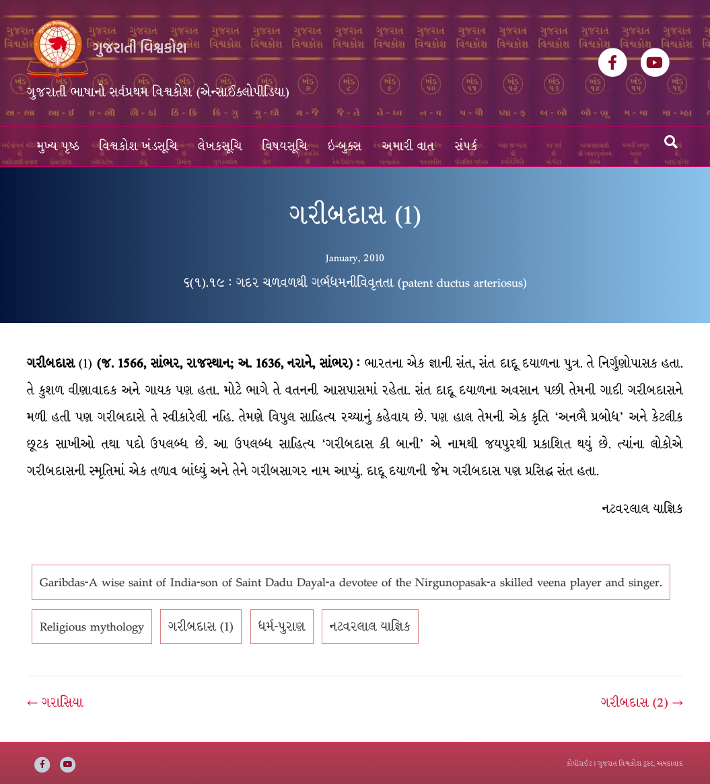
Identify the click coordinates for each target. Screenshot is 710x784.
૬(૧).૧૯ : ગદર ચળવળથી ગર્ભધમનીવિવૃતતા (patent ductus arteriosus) (355, 282)
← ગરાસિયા (55, 702)
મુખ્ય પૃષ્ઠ (58, 146)
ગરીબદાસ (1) (201, 626)
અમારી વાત (408, 146)
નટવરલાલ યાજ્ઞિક (370, 626)
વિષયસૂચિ (285, 146)
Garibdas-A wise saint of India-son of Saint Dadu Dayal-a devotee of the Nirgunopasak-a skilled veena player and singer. (351, 582)
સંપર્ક (466, 146)
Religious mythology (92, 626)
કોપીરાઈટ (579, 763)
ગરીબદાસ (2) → (642, 702)
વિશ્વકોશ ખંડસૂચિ (139, 146)
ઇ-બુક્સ (345, 146)
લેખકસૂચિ (220, 146)
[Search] (671, 142)
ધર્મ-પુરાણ (282, 626)
